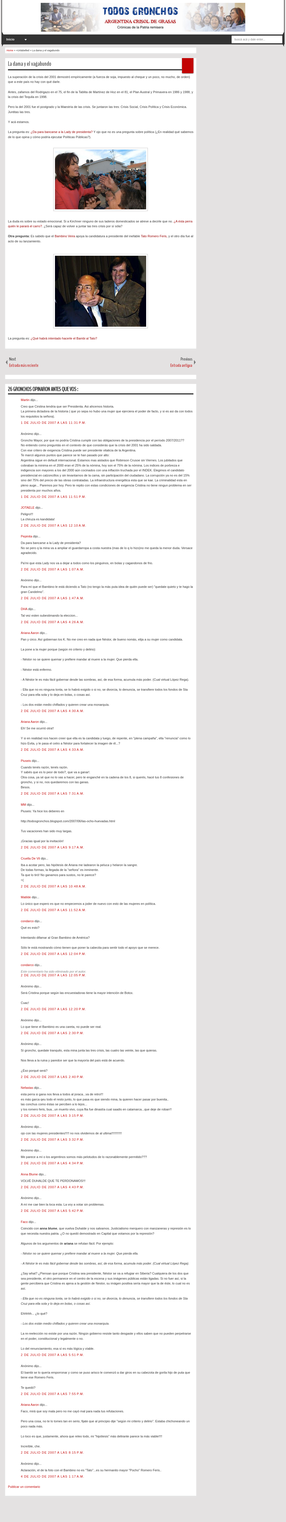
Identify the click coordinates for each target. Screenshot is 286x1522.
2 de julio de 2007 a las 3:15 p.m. (52, 1115)
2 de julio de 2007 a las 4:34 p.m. (52, 1163)
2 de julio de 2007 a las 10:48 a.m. (53, 886)
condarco (27, 921)
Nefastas (27, 1087)
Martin (25, 400)
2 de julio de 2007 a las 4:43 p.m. (52, 1187)
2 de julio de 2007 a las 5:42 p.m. (52, 1210)
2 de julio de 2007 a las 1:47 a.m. (52, 598)
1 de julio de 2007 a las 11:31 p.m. (53, 422)
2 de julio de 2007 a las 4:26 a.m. (52, 622)
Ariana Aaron (30, 633)
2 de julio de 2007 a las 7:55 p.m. (52, 1394)
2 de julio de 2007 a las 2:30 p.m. (52, 1033)
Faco (25, 1222)
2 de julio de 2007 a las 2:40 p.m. (52, 1077)
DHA (24, 609)
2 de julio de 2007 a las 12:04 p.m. (53, 954)
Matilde (26, 897)
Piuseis (26, 760)
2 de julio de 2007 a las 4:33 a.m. (52, 749)
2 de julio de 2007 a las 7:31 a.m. (52, 793)
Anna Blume (30, 1174)
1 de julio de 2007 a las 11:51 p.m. (53, 496)
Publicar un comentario (24, 1486)
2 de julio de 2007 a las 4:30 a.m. (52, 711)
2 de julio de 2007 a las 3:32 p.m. (52, 1139)
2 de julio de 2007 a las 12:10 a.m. (53, 525)
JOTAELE (28, 507)
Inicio (10, 39)
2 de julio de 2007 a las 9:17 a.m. (52, 847)
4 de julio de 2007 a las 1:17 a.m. (52, 1476)
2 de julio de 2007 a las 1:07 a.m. (52, 569)
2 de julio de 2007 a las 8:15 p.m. (52, 1452)
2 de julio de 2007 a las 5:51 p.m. (52, 1355)
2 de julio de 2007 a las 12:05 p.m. (53, 975)
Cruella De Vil (31, 858)
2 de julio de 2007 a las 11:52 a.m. (53, 910)
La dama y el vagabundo (29, 64)
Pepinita (27, 536)
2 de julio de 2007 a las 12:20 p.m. (53, 1009)
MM (24, 804)
